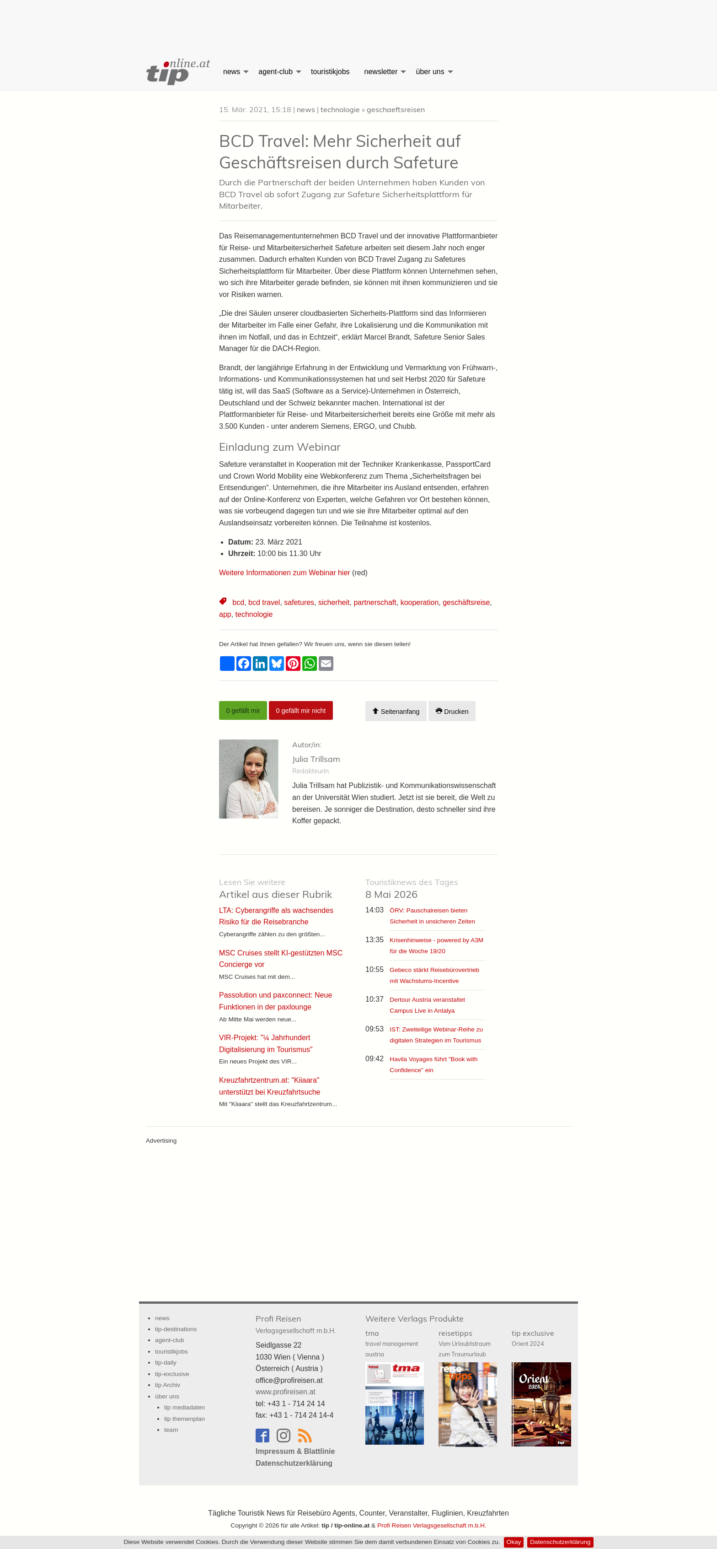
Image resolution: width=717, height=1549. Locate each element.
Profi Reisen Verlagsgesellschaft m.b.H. (432, 1525)
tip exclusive (533, 1337)
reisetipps (465, 1343)
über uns (430, 72)
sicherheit (333, 602)
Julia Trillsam (316, 759)
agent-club (275, 72)
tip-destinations (176, 1329)
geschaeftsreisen (396, 109)
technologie (340, 109)
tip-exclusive (172, 1374)
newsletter (381, 72)
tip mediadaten (184, 1407)
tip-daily (166, 1362)
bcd (238, 602)
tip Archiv (167, 1385)
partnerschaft (374, 602)
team (171, 1429)
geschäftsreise (466, 602)
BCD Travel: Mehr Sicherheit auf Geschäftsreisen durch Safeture (340, 151)
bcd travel (264, 602)
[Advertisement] (358, 20)
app (225, 614)
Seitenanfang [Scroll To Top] (395, 711)
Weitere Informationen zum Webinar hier (285, 573)
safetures (299, 602)
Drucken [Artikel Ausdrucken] (452, 711)
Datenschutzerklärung (560, 1541)
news (231, 72)
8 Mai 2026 (411, 889)
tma (391, 1343)
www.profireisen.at (286, 1392)
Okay (514, 1541)
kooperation (420, 602)
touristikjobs (330, 72)
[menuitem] (177, 72)
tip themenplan (184, 1418)
